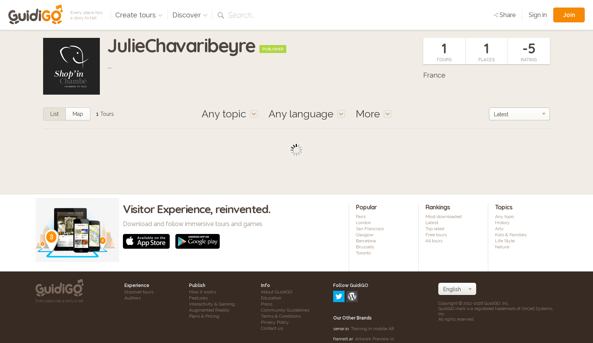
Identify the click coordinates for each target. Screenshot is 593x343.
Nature (502, 246)
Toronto (363, 253)
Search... (241, 15)
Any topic (504, 216)
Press (266, 304)
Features (198, 298)
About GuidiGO (276, 292)
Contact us (272, 328)
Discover (190, 15)
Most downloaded (443, 216)
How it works (202, 292)
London (363, 222)
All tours (433, 240)
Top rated (434, 228)
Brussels (365, 246)
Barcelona (366, 240)
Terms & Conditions (281, 316)
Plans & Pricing (204, 316)
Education (271, 298)
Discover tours (139, 292)
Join (569, 15)
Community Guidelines (285, 310)
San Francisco (370, 228)
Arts (499, 228)
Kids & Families (510, 234)
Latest (431, 222)
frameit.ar (343, 306)
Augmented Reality (209, 310)
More (373, 114)
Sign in (538, 15)
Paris (361, 216)
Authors (132, 298)
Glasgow (365, 234)
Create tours (139, 15)
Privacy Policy (275, 322)
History (502, 222)
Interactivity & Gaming (212, 304)
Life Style (505, 240)
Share (504, 15)
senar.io (341, 296)
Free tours (436, 234)
